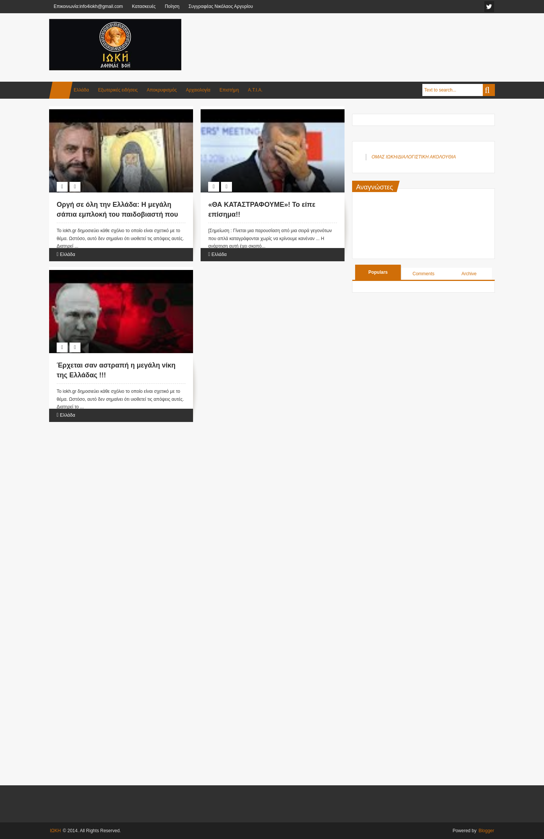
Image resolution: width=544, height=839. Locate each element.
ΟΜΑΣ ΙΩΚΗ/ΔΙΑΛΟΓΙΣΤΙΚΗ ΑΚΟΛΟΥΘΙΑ (413, 157)
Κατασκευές (144, 6)
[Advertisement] (357, 37)
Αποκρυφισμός (162, 90)
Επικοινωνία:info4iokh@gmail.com (88, 6)
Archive (468, 273)
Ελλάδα (81, 90)
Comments (423, 273)
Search (489, 90)
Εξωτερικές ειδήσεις (118, 90)
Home (61, 90)
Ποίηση (172, 6)
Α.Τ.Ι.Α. (255, 90)
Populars (378, 272)
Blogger (486, 830)
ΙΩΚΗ (55, 830)
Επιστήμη (229, 90)
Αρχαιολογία (198, 90)
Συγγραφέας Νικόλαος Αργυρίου (221, 6)
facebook (489, 6)
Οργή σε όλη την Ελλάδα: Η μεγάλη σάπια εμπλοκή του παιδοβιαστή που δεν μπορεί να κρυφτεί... (117, 214)
